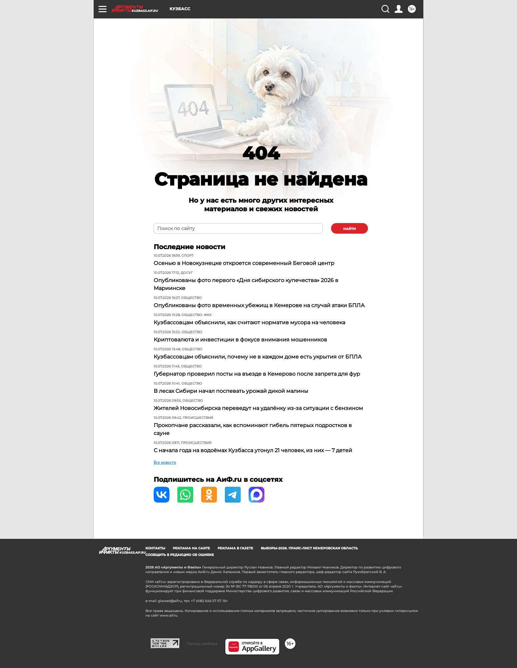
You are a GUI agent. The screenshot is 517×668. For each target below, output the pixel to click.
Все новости (165, 462)
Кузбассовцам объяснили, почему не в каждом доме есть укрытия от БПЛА (258, 357)
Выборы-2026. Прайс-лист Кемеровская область (309, 548)
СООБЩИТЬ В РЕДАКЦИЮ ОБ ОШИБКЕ (179, 555)
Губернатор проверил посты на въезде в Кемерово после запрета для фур (257, 374)
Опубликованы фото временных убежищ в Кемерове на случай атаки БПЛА (259, 305)
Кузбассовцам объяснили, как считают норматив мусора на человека (249, 322)
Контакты (155, 548)
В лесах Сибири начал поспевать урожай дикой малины (231, 391)
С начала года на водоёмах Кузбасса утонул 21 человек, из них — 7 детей (253, 450)
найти (349, 229)
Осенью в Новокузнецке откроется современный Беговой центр (244, 263)
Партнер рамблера (202, 643)
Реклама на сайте (191, 548)
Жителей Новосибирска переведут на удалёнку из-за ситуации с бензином (258, 408)
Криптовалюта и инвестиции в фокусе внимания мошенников (240, 339)
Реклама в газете (235, 548)
